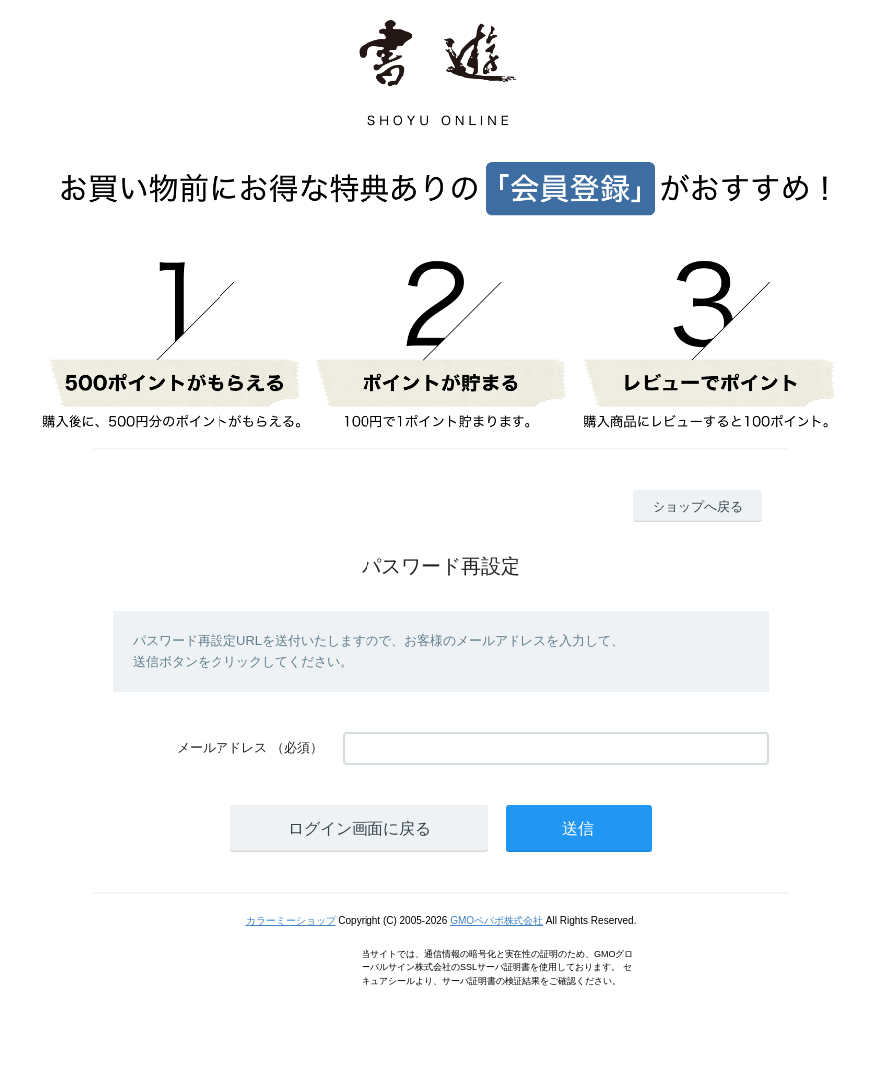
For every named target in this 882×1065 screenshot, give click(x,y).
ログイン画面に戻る (359, 828)
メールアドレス (222, 747)
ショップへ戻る (698, 506)
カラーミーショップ (291, 920)
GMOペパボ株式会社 (496, 920)
